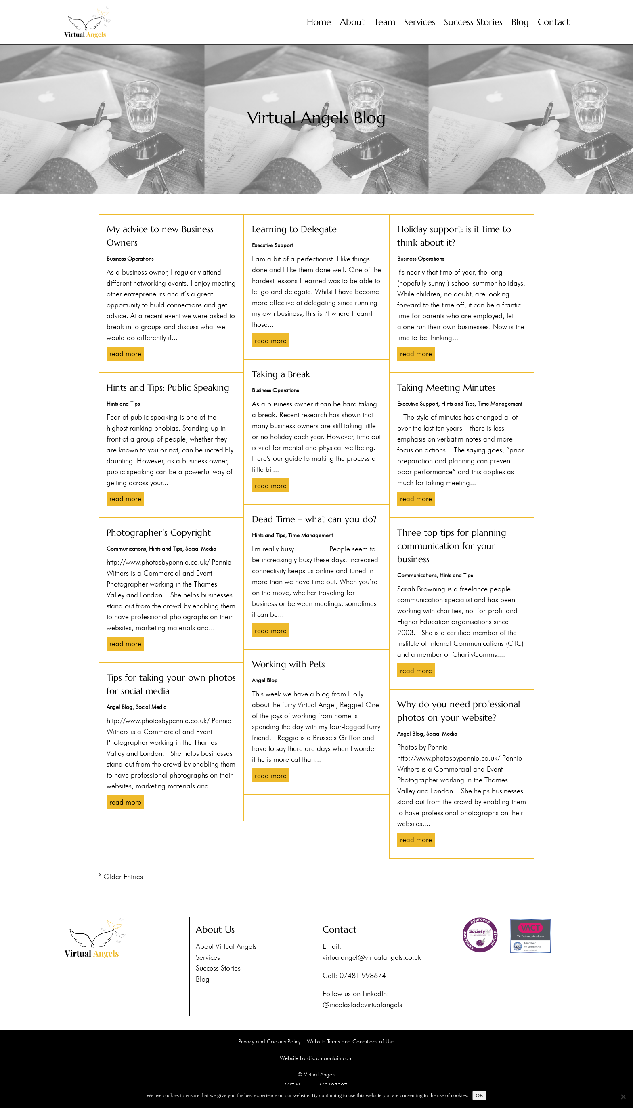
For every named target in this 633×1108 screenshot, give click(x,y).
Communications (126, 548)
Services (419, 22)
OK (479, 1095)
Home (319, 22)
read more (125, 353)
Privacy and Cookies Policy (269, 1041)
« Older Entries (121, 876)
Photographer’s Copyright (159, 532)
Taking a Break (281, 374)
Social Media (200, 548)
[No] (623, 1097)
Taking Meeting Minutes (446, 387)
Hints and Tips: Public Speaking (168, 387)
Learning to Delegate (294, 229)
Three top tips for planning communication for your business (451, 546)
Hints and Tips (123, 403)
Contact (554, 22)
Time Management (310, 535)
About (352, 22)
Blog (520, 22)
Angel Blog (119, 707)
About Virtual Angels (226, 946)
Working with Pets (288, 664)
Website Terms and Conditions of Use (350, 1041)
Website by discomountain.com (316, 1058)
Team (384, 22)
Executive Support (272, 245)
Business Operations (130, 258)
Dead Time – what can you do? (314, 519)
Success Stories (473, 22)
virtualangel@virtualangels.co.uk (372, 957)
